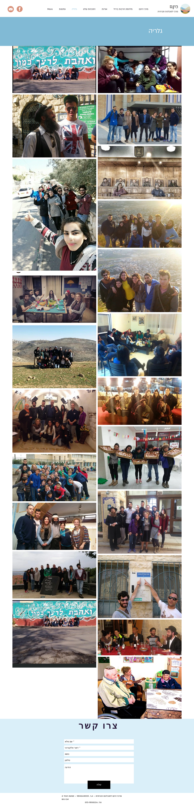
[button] (89, 9)
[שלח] (99, 785)
